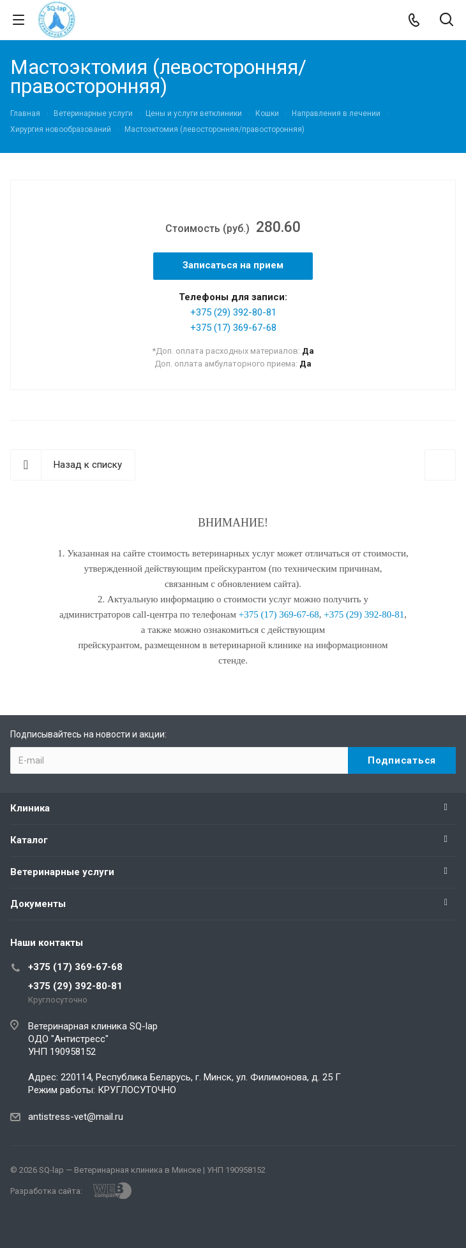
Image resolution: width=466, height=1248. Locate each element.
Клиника (30, 808)
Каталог (29, 840)
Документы (38, 904)
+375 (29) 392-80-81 (233, 312)
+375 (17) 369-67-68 (233, 327)
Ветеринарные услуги (62, 872)
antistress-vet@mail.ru (75, 1116)
